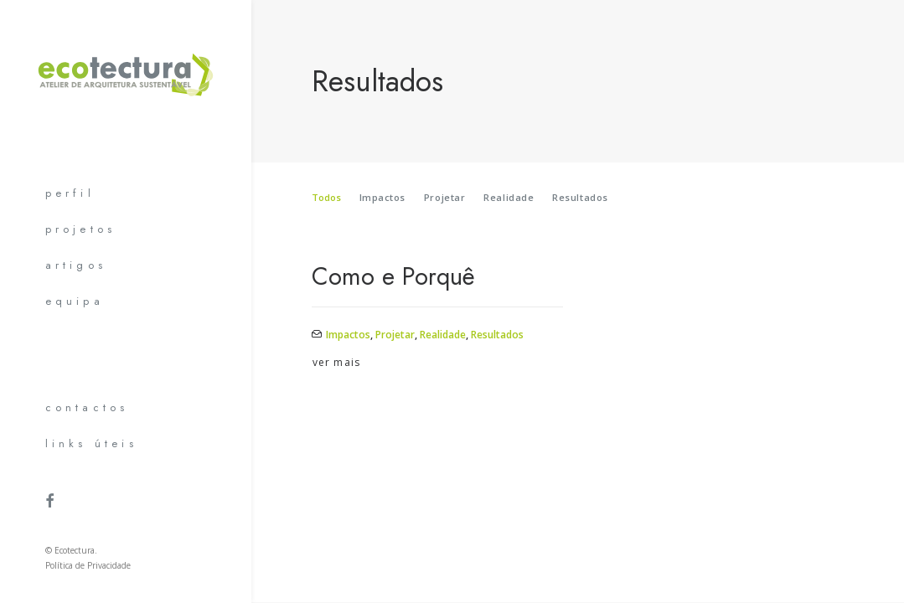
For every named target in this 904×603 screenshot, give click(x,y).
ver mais (337, 362)
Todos (326, 197)
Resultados (580, 197)
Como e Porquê (393, 276)
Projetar (444, 197)
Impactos (382, 197)
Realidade (508, 197)
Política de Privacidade (88, 565)
